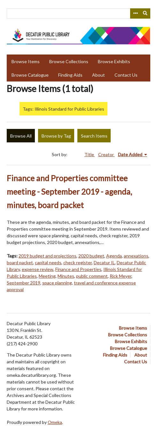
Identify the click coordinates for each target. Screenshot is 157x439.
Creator (106, 154)
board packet (20, 262)
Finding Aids (70, 75)
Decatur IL (104, 262)
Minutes (66, 276)
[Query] (78, 13)
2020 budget (91, 255)
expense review (37, 269)
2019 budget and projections (47, 255)
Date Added (130, 154)
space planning (57, 282)
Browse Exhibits (114, 61)
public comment (92, 276)
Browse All (21, 136)
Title (89, 154)
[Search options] (135, 13)
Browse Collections (68, 61)
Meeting (47, 276)
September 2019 (23, 282)
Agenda (114, 255)
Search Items (94, 136)
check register (77, 262)
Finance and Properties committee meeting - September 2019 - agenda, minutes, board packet (69, 191)
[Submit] (145, 13)
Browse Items (26, 61)
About (98, 75)
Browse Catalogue (30, 75)
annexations (136, 255)
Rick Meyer (120, 276)
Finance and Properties (78, 269)
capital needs (48, 262)
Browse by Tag (56, 136)
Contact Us (125, 75)
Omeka (55, 422)
